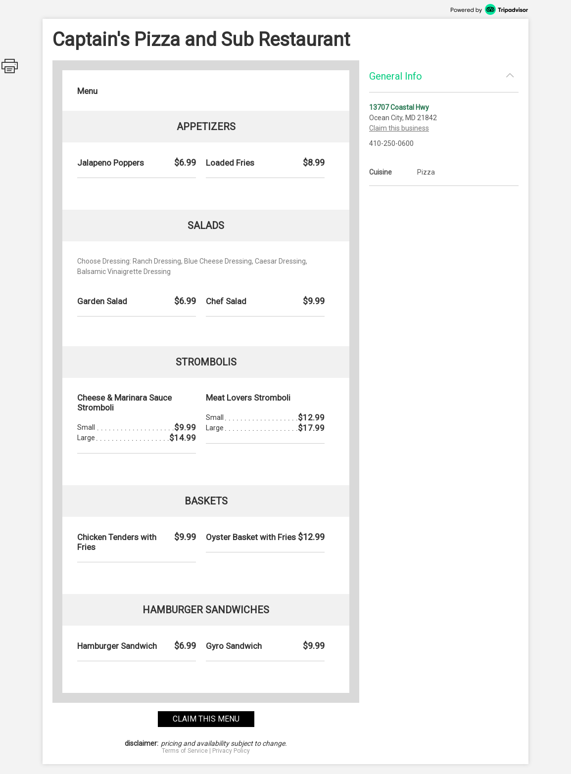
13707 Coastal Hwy (399, 107)
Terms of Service (185, 750)
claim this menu (206, 719)
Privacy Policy (231, 750)
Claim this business (399, 128)
